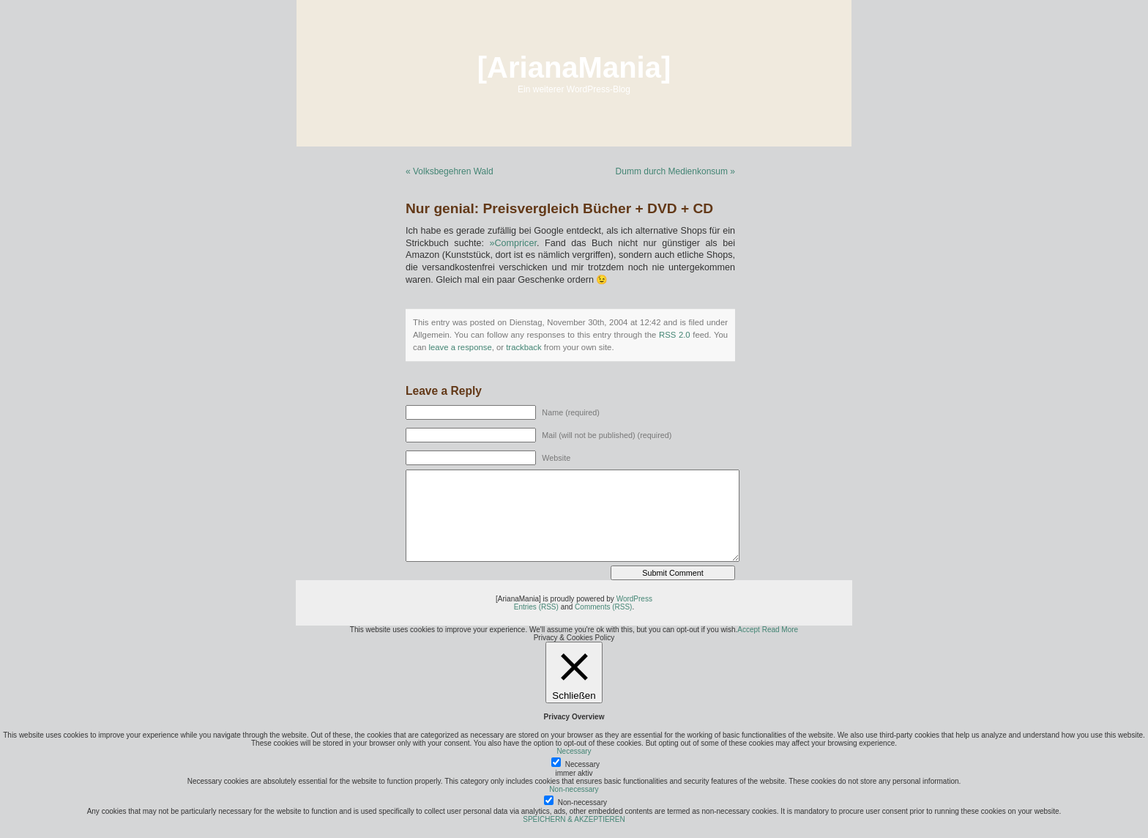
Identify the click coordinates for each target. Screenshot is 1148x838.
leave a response (459, 347)
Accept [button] (748, 630)
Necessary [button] (573, 751)
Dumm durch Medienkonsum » (675, 171)
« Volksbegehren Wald (449, 171)
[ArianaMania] (574, 67)
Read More (780, 630)
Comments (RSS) (603, 607)
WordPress (634, 599)
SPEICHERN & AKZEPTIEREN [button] (574, 819)
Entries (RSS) (536, 607)
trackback (523, 347)
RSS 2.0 (674, 334)
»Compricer (513, 243)
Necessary (582, 764)
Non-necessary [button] (573, 789)
